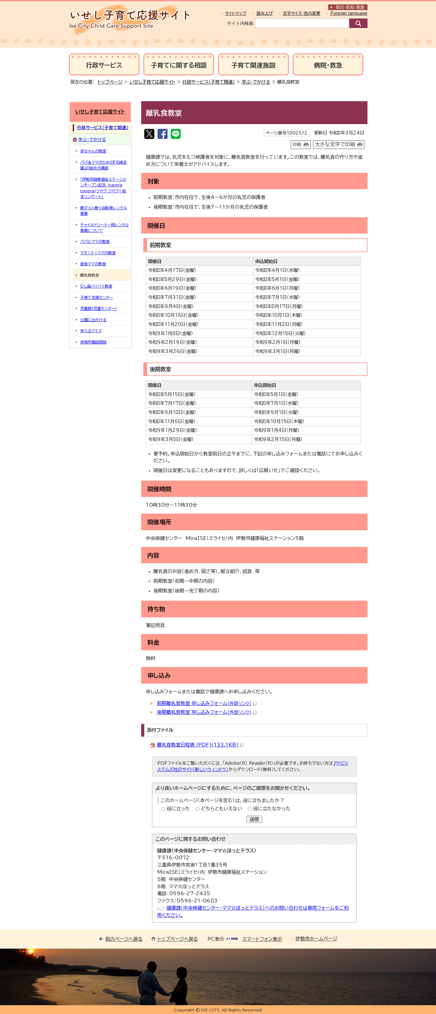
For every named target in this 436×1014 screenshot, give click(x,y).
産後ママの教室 (93, 264)
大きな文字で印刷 (335, 144)
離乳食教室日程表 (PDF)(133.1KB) (200, 744)
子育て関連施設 (253, 65)
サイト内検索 (240, 23)
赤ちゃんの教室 (93, 151)
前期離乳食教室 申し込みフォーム (207, 703)
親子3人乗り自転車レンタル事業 (103, 210)
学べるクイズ (91, 331)
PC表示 (215, 939)
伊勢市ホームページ (316, 938)
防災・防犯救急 (350, 7)
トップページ (110, 82)
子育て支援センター (96, 297)
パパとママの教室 (95, 241)
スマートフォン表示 (262, 939)
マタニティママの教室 (98, 253)
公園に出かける (93, 320)
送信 (254, 819)
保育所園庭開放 (93, 342)
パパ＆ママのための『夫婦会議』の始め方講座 (103, 165)
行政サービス (104, 65)
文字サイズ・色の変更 (301, 13)
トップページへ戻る (177, 939)
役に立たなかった (271, 808)
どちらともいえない (221, 808)
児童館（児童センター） (98, 308)
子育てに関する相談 (179, 65)
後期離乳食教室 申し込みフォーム (207, 712)
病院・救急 (328, 65)
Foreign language (348, 13)
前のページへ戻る (124, 939)
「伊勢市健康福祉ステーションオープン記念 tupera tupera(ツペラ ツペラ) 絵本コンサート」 (103, 187)
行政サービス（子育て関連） (208, 82)
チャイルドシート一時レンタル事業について (104, 227)
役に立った (178, 808)
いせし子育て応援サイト (152, 82)
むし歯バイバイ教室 (96, 286)
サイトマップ (235, 13)
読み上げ (265, 13)
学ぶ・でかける (256, 82)
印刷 (297, 144)
